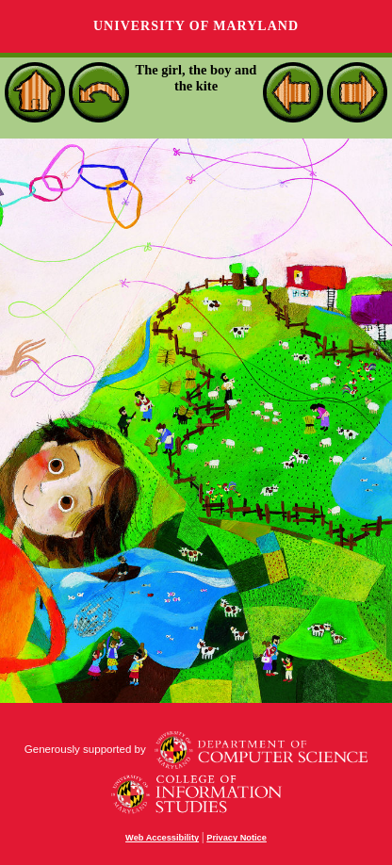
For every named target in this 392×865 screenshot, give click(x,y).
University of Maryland (196, 26)
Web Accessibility (162, 837)
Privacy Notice (236, 837)
